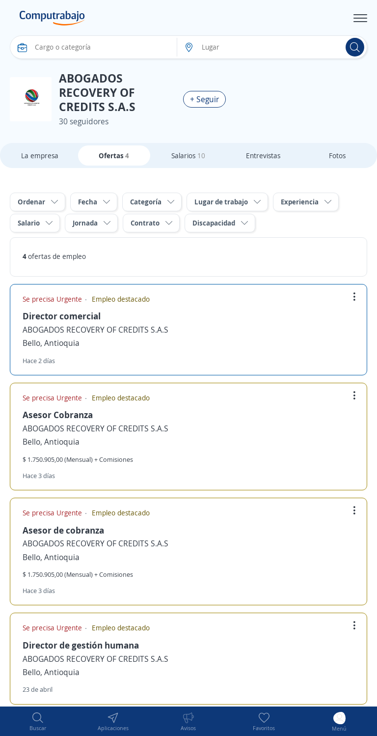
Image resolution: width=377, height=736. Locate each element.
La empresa (39, 155)
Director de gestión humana (81, 645)
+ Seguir (204, 99)
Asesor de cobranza (63, 530)
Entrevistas (263, 155)
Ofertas (114, 155)
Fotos (337, 155)
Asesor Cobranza (58, 415)
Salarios (188, 155)
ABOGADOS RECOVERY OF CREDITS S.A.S (95, 329)
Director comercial (62, 316)
